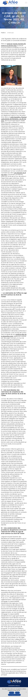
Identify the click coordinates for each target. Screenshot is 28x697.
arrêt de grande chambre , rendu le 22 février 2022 (13, 44)
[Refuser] (26, 692)
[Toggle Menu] (26, 2)
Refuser (17, 692)
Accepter (11, 692)
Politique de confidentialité (14, 694)
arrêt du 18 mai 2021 (14, 119)
